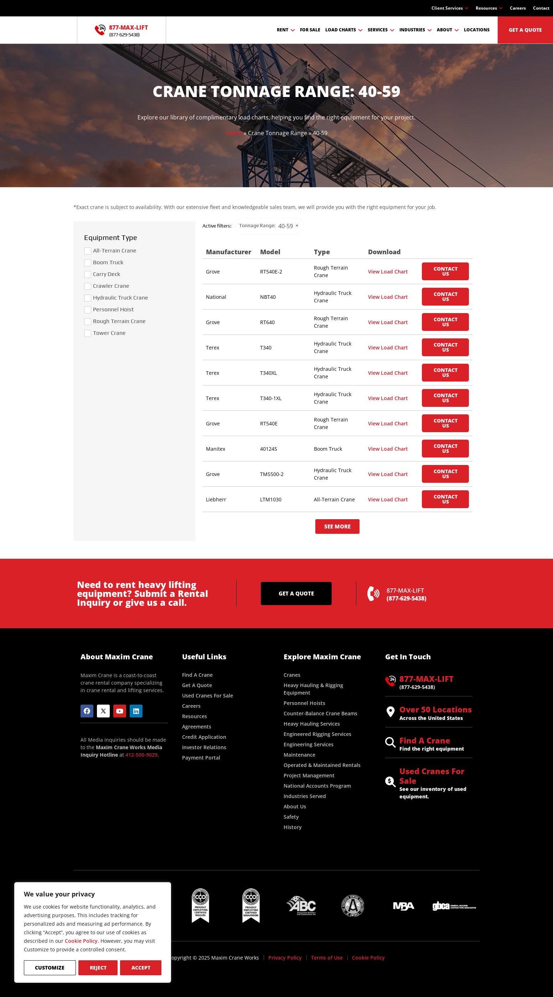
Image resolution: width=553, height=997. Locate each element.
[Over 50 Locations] (390, 711)
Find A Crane (424, 740)
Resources (489, 8)
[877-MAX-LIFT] (100, 30)
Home (234, 133)
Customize (49, 967)
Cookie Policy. (82, 941)
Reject (97, 967)
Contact (541, 8)
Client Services (450, 8)
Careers (518, 8)
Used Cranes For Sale (431, 776)
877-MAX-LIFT (128, 27)
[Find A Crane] (390, 742)
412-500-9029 (141, 754)
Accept (140, 967)
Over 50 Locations (435, 709)
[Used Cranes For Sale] (390, 782)
